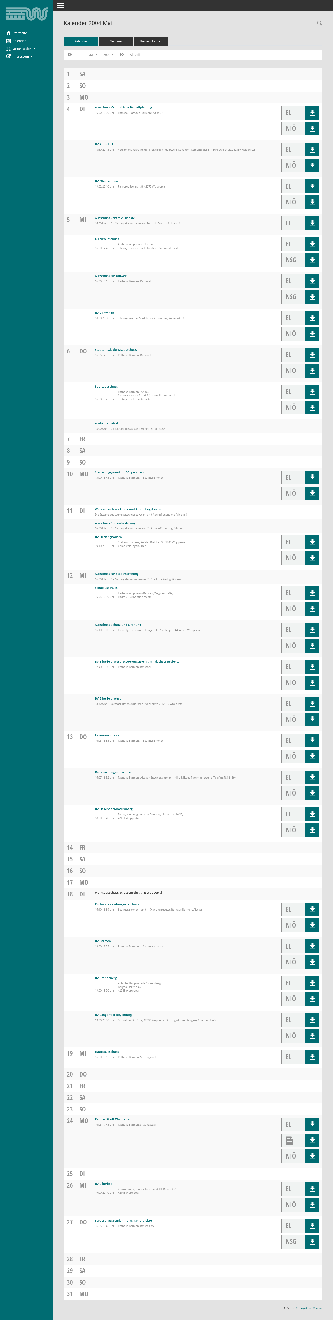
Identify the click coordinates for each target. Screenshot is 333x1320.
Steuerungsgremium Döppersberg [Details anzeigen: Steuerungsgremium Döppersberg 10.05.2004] (119, 472)
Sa (82, 74)
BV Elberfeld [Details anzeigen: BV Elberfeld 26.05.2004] (104, 1184)
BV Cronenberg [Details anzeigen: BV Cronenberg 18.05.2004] (106, 978)
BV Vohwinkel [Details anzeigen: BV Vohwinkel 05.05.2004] (105, 313)
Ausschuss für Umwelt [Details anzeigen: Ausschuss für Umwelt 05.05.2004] (111, 276)
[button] (26, 49)
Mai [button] (92, 55)
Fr (82, 438)
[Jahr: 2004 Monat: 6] (122, 54)
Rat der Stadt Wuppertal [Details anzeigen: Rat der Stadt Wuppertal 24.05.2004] (112, 1119)
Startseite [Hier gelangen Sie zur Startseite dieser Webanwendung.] (16, 33)
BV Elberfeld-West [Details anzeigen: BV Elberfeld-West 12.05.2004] (108, 698)
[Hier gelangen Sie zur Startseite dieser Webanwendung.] (26, 14)
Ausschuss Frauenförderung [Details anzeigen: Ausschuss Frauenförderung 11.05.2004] (115, 523)
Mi (82, 219)
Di (82, 108)
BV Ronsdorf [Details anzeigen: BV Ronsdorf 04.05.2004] (104, 144)
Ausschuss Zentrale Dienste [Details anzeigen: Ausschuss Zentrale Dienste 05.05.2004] (115, 218)
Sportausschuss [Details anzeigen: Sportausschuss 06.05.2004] (106, 386)
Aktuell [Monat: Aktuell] (135, 55)
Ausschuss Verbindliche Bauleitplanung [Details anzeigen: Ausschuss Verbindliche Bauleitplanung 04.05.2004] (123, 107)
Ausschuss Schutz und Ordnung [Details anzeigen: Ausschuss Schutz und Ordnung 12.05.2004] (118, 625)
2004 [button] (108, 55)
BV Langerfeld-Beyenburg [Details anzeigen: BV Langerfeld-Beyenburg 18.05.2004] (113, 1015)
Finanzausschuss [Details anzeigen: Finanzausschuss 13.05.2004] (107, 735)
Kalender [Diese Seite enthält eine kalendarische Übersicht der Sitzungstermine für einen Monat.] (16, 41)
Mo (83, 97)
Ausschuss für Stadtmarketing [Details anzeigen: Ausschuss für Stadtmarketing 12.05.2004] (117, 574)
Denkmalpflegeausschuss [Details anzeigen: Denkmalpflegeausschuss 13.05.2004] (113, 772)
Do (83, 351)
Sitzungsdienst (308, 1308)
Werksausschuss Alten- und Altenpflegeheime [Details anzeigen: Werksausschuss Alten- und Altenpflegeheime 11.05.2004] (128, 509)
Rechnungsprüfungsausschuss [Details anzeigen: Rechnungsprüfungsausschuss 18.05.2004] (117, 904)
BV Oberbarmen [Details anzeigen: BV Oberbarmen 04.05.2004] (106, 181)
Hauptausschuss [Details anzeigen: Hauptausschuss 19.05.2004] (107, 1052)
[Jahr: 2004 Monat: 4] (70, 54)
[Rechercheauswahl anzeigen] (318, 23)
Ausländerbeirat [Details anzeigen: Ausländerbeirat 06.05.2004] (106, 423)
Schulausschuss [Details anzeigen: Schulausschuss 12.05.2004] (106, 588)
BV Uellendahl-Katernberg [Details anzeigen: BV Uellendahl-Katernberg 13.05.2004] (114, 809)
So (82, 85)
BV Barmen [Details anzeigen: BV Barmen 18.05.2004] (103, 941)
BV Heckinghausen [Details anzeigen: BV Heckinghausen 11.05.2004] (108, 537)
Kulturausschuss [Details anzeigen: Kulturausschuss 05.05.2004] (107, 239)
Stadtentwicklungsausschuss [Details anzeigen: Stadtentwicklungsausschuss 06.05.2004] (116, 350)
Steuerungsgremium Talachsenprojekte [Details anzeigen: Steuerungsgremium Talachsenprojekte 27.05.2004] (123, 1220)
